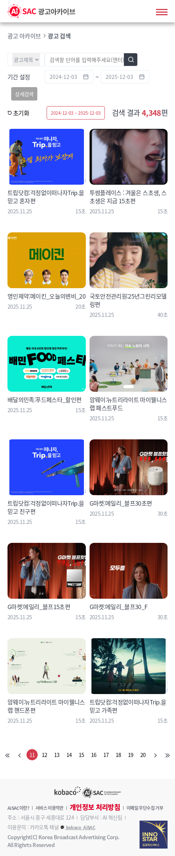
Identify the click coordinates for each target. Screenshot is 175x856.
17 (106, 754)
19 (131, 754)
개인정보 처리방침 (95, 807)
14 (69, 754)
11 (32, 754)
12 (44, 754)
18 (118, 754)
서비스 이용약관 (49, 808)
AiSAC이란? (18, 808)
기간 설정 (18, 76)
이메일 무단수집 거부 (144, 808)
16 (94, 754)
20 (143, 754)
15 (81, 754)
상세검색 (24, 94)
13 (57, 754)
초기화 (18, 112)
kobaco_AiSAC (77, 827)
